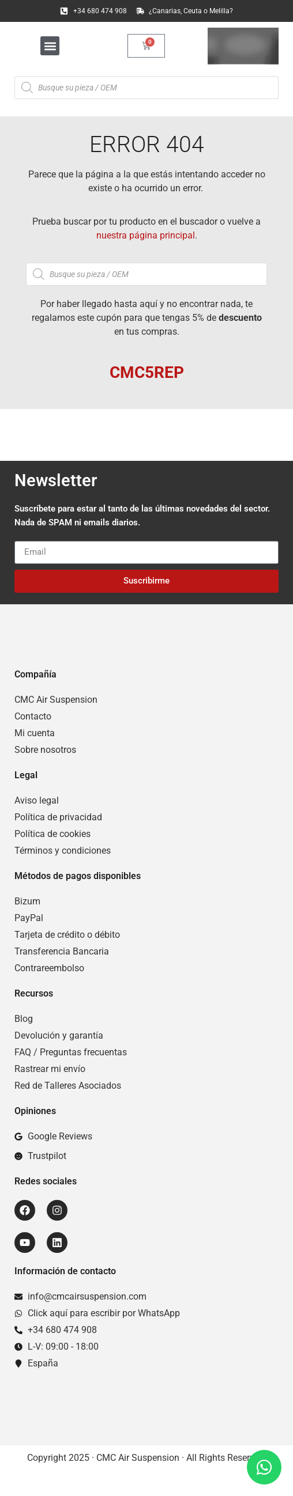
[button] (49, 45)
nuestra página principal (145, 235)
